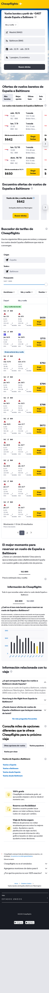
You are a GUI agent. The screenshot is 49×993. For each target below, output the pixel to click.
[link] (21, 215)
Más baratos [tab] (7, 97)
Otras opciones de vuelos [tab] (14, 746)
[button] (24, 32)
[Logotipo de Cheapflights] (9, 4)
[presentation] (35, 17)
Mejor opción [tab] (18, 97)
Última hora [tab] (30, 97)
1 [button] (21, 533)
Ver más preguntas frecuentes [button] (24, 719)
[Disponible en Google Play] (18, 922)
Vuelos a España (9, 765)
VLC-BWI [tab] (24, 572)
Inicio (16, 883)
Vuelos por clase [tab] (11, 752)
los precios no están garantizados (22, 856)
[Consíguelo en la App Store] (30, 922)
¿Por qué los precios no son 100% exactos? (26, 873)
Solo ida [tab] (41, 97)
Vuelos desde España (12, 772)
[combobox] (11, 24)
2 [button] (27, 533)
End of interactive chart (3, 655)
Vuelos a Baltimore (10, 768)
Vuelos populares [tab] (37, 746)
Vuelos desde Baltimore (13, 776)
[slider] (46, 284)
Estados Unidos (26, 883)
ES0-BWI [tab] (18, 601)
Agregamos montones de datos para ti (26, 868)
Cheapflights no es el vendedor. (26, 863)
